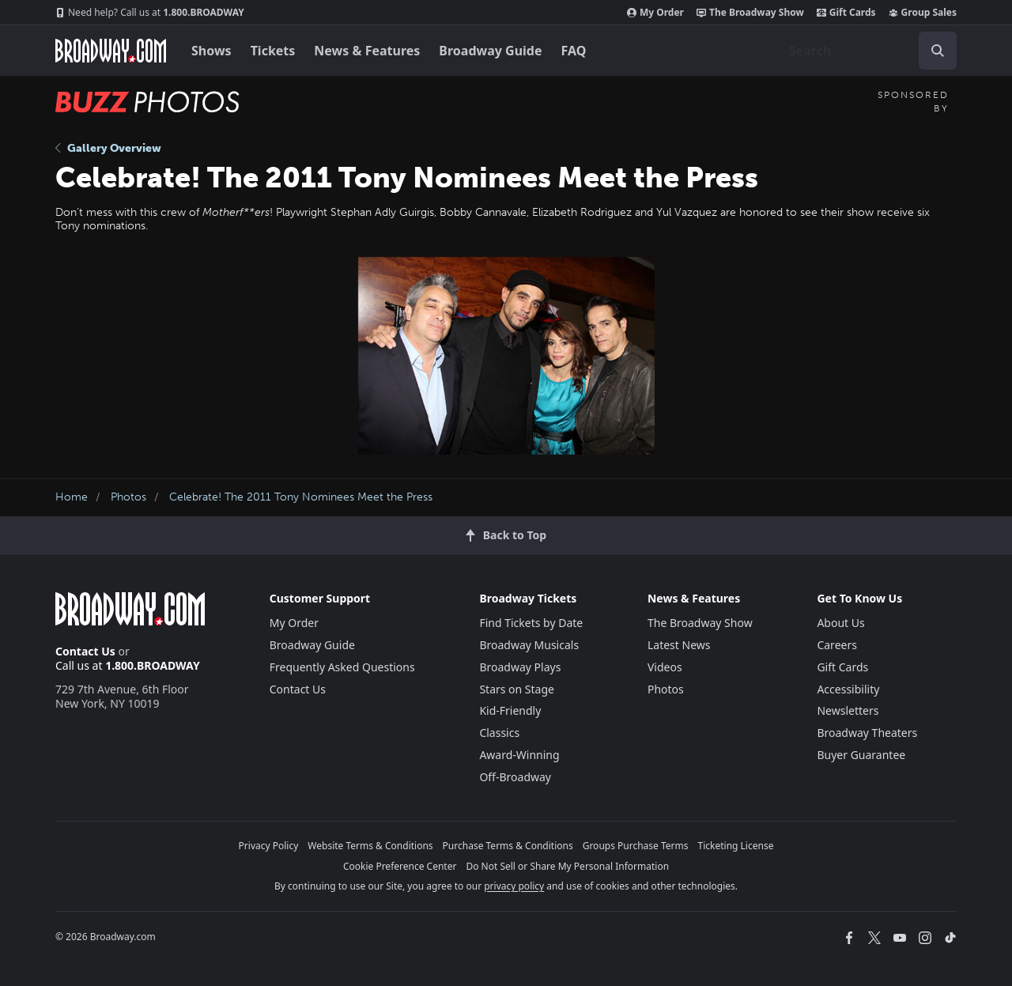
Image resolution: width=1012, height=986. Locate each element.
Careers (836, 644)
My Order (655, 12)
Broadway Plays (520, 666)
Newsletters (847, 710)
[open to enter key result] (938, 51)
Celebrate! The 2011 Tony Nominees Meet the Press (300, 497)
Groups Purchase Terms (636, 845)
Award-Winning (519, 754)
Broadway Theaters (867, 732)
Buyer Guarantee (861, 754)
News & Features (367, 50)
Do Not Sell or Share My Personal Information (567, 866)
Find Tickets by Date (531, 622)
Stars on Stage (516, 689)
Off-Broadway (515, 776)
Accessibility (848, 689)
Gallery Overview (108, 148)
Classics (499, 732)
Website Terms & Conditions (370, 845)
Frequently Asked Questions (342, 666)
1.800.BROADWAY (149, 12)
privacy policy (514, 886)
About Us (840, 622)
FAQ (574, 50)
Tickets (273, 50)
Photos (128, 497)
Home (71, 497)
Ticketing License (736, 845)
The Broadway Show (750, 12)
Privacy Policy (269, 845)
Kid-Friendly (510, 710)
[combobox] (866, 51)
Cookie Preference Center (400, 866)
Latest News (679, 644)
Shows (211, 50)
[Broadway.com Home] (110, 50)
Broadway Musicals (529, 644)
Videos (665, 666)
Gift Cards (846, 12)
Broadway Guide (490, 50)
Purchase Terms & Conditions (508, 845)
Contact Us (85, 651)
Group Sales (923, 12)
